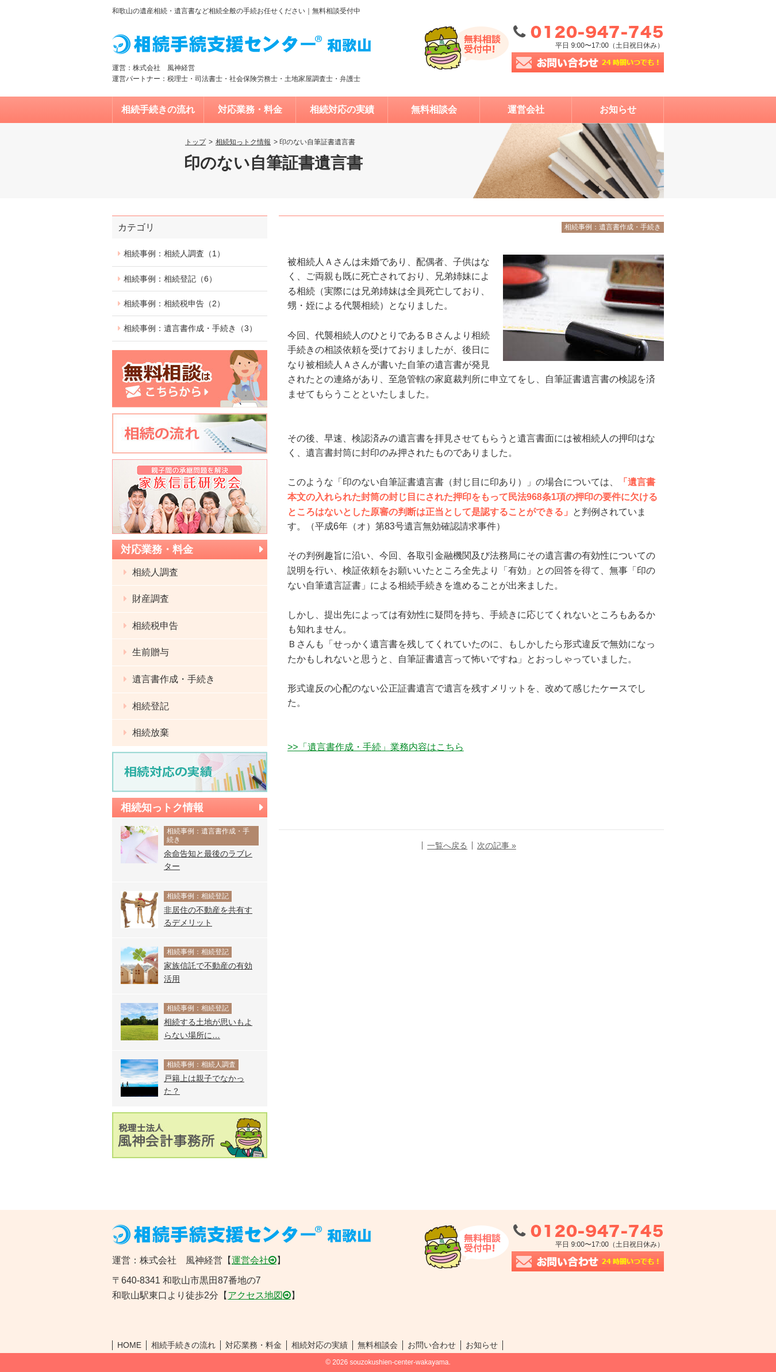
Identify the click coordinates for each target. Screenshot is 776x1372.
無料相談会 (434, 109)
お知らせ (618, 109)
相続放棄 (149, 732)
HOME (129, 1345)
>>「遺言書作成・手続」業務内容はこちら (375, 747)
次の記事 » (496, 845)
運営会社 (526, 109)
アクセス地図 (255, 1295)
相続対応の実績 (342, 109)
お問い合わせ (432, 1345)
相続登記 (149, 706)
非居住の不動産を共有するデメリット (208, 916)
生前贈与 (149, 652)
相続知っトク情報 (243, 142)
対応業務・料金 (250, 109)
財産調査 (149, 599)
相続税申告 (154, 626)
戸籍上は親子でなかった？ (204, 1085)
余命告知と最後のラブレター (208, 860)
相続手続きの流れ (158, 109)
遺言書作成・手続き (172, 679)
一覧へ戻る (447, 845)
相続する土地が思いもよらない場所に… (208, 1028)
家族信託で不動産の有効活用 (208, 972)
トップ (195, 142)
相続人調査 (154, 572)
